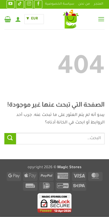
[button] (101, 19)
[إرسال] (10, 138)
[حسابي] (18, 19)
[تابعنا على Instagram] (29, 4)
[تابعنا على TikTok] (20, 4)
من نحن (84, 4)
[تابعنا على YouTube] (10, 4)
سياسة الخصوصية (59, 4)
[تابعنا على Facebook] (38, 4)
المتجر (98, 4)
